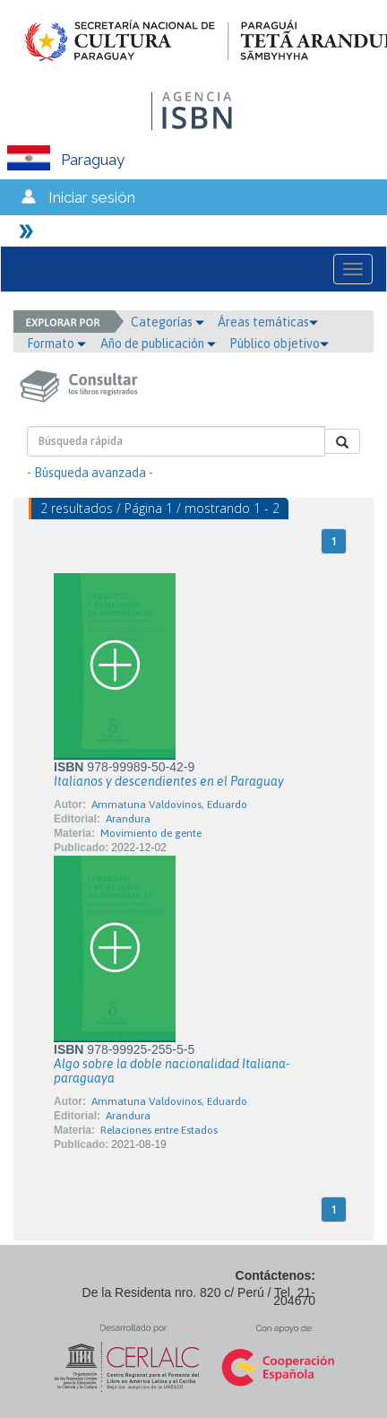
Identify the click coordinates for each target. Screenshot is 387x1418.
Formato (56, 343)
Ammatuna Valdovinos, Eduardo (169, 804)
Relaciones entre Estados (159, 1130)
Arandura (128, 819)
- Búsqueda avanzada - (90, 472)
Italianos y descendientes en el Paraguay (169, 781)
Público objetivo (279, 343)
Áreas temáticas (268, 322)
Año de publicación (158, 343)
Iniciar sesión (91, 197)
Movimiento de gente (151, 833)
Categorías (167, 322)
